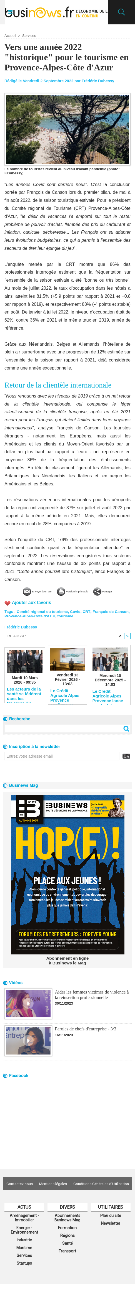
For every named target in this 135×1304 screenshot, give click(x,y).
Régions (67, 1253)
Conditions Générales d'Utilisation (67, 1199)
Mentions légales (86, 1192)
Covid (77, 619)
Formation (67, 1244)
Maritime (24, 1266)
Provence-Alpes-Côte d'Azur (47, 623)
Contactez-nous (49, 1192)
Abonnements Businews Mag (67, 1234)
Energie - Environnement (24, 1247)
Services (29, 36)
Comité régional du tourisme (43, 619)
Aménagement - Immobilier (24, 1234)
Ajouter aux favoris (32, 610)
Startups (24, 1283)
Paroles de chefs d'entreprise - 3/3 (85, 1037)
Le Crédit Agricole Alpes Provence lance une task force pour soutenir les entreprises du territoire (109, 704)
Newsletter (111, 1239)
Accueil (10, 36)
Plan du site (110, 1231)
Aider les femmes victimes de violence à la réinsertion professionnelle (91, 1002)
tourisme (83, 623)
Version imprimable (85, 591)
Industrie (24, 1258)
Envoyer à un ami (34, 591)
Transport (67, 1269)
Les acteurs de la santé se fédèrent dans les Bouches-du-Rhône (24, 702)
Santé (67, 1261)
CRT (88, 619)
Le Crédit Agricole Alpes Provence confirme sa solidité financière (64, 703)
